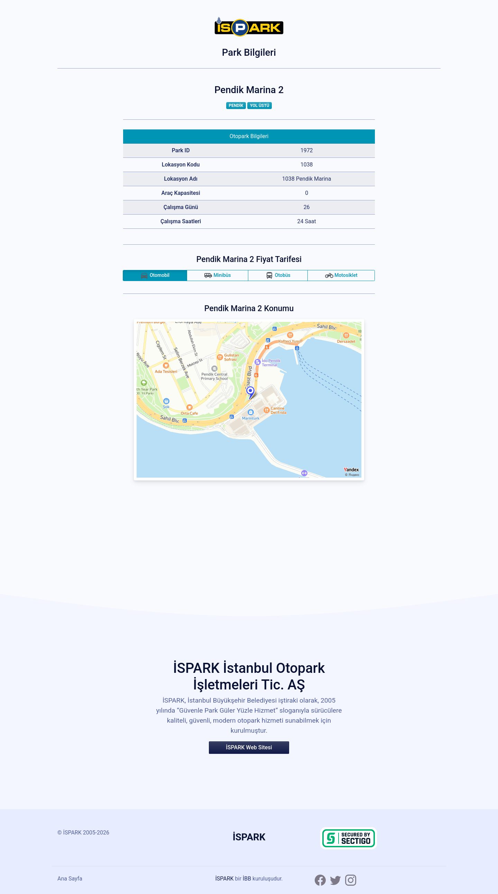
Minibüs (217, 275)
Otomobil (154, 275)
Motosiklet (341, 275)
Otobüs (277, 275)
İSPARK (224, 878)
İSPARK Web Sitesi (249, 747)
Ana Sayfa (69, 878)
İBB (247, 878)
